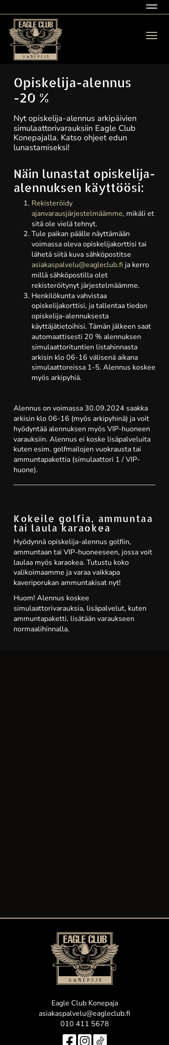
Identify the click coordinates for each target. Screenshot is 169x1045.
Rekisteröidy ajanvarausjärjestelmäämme (77, 208)
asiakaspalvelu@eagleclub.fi (77, 265)
